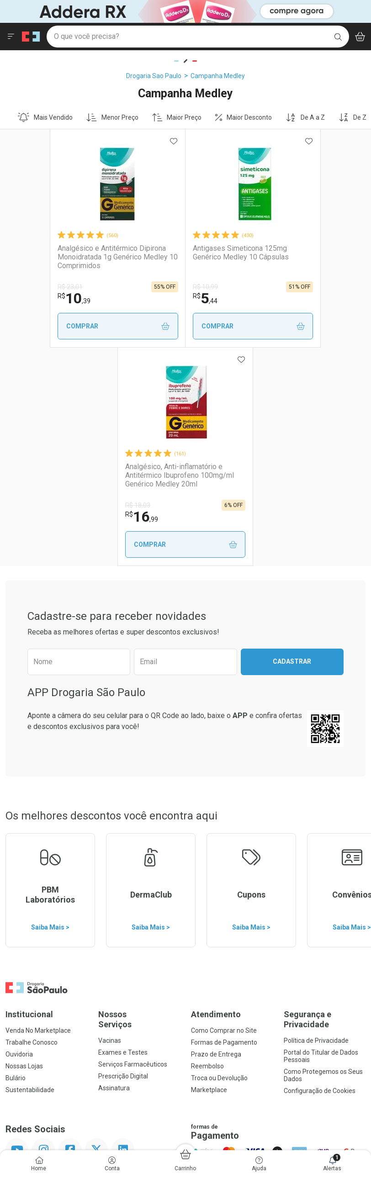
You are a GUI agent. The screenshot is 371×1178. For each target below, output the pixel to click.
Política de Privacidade (316, 822)
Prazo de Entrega (216, 836)
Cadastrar (292, 443)
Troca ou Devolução (219, 859)
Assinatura (114, 869)
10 (35, 298)
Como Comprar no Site (224, 812)
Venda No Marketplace (38, 812)
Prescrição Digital (123, 857)
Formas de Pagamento (224, 824)
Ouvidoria (19, 836)
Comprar (69, 326)
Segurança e (325, 801)
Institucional (29, 796)
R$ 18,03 (263, 287)
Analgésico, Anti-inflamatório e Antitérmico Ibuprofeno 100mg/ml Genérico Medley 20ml (299, 257)
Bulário (15, 859)
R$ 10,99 (147, 287)
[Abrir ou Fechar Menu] (11, 37)
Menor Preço (112, 117)
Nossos (139, 801)
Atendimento (216, 796)
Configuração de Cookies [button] (319, 872)
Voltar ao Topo (185, 1020)
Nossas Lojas (24, 847)
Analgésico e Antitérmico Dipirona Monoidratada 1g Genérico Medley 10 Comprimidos (60, 257)
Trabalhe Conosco (31, 824)
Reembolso (207, 847)
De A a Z (305, 117)
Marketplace (209, 871)
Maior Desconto (243, 117)
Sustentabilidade (29, 871)
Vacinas (109, 822)
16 (267, 298)
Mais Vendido (45, 117)
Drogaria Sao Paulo (153, 75)
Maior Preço (177, 117)
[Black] (180, 10)
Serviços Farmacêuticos (132, 846)
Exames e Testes (123, 834)
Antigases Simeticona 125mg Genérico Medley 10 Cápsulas (183, 252)
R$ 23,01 (31, 287)
